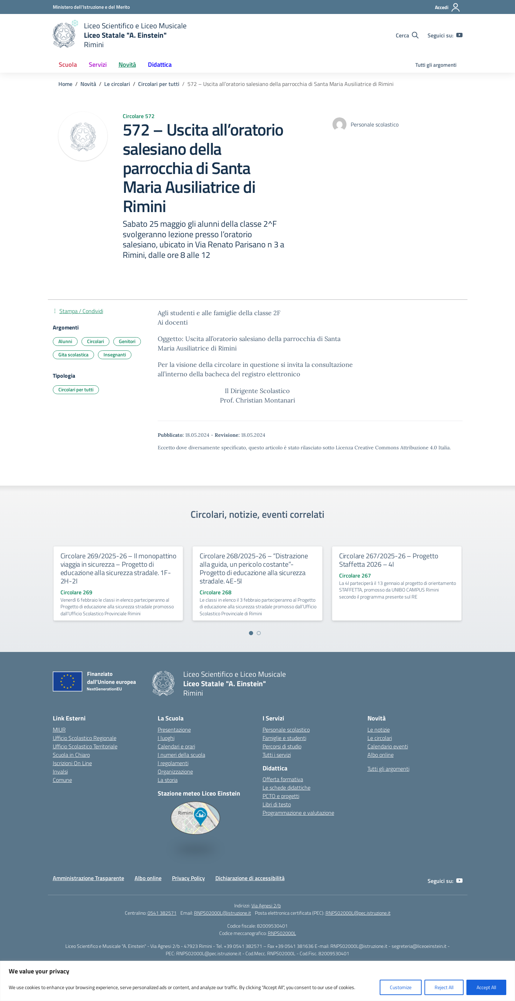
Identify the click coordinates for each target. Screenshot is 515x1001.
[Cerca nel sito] (407, 35)
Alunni (65, 341)
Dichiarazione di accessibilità (250, 878)
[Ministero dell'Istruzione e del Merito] (91, 6)
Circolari (95, 341)
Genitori (127, 341)
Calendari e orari (176, 746)
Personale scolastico (286, 729)
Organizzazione (175, 771)
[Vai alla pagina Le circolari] (117, 84)
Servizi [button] (98, 64)
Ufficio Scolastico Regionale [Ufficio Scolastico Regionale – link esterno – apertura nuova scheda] (84, 738)
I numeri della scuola (181, 754)
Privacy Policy (188, 878)
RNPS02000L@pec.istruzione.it (358, 912)
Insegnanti (114, 354)
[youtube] (459, 35)
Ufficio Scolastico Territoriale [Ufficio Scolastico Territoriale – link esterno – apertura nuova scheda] (85, 746)
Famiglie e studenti (284, 738)
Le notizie (378, 729)
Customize (401, 987)
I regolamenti (173, 763)
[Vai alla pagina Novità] (88, 84)
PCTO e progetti (281, 796)
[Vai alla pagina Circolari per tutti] (158, 84)
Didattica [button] (160, 64)
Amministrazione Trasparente (88, 878)
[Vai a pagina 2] (259, 633)
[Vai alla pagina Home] (65, 84)
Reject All (444, 987)
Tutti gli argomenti (436, 65)
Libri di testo (277, 804)
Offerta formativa (283, 779)
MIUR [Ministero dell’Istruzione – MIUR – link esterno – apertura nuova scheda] (59, 729)
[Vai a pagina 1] (251, 633)
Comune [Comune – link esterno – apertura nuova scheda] (62, 780)
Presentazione (174, 729)
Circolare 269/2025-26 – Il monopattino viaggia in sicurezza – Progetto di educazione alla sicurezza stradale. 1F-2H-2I (118, 568)
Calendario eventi (387, 746)
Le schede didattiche (286, 787)
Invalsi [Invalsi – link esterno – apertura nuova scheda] (60, 771)
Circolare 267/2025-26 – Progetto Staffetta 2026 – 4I (388, 560)
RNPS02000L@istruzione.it (222, 912)
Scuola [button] (68, 64)
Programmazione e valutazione (298, 812)
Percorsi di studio (282, 746)
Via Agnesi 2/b (266, 905)
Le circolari (379, 738)
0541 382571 (162, 912)
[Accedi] (448, 7)
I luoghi (166, 738)
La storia (168, 780)
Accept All (486, 987)
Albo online (380, 754)
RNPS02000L (282, 933)
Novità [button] (127, 64)
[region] (257, 981)
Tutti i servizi (277, 754)
